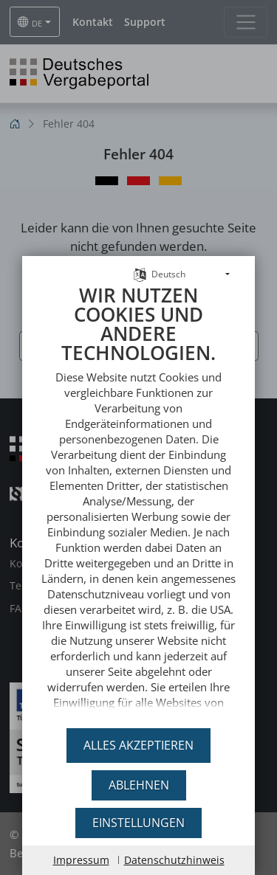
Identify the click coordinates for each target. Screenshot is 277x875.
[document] (138, 494)
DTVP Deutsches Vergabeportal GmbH (138, 712)
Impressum (81, 860)
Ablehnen (139, 785)
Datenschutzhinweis (174, 860)
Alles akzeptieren (138, 745)
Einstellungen (138, 823)
